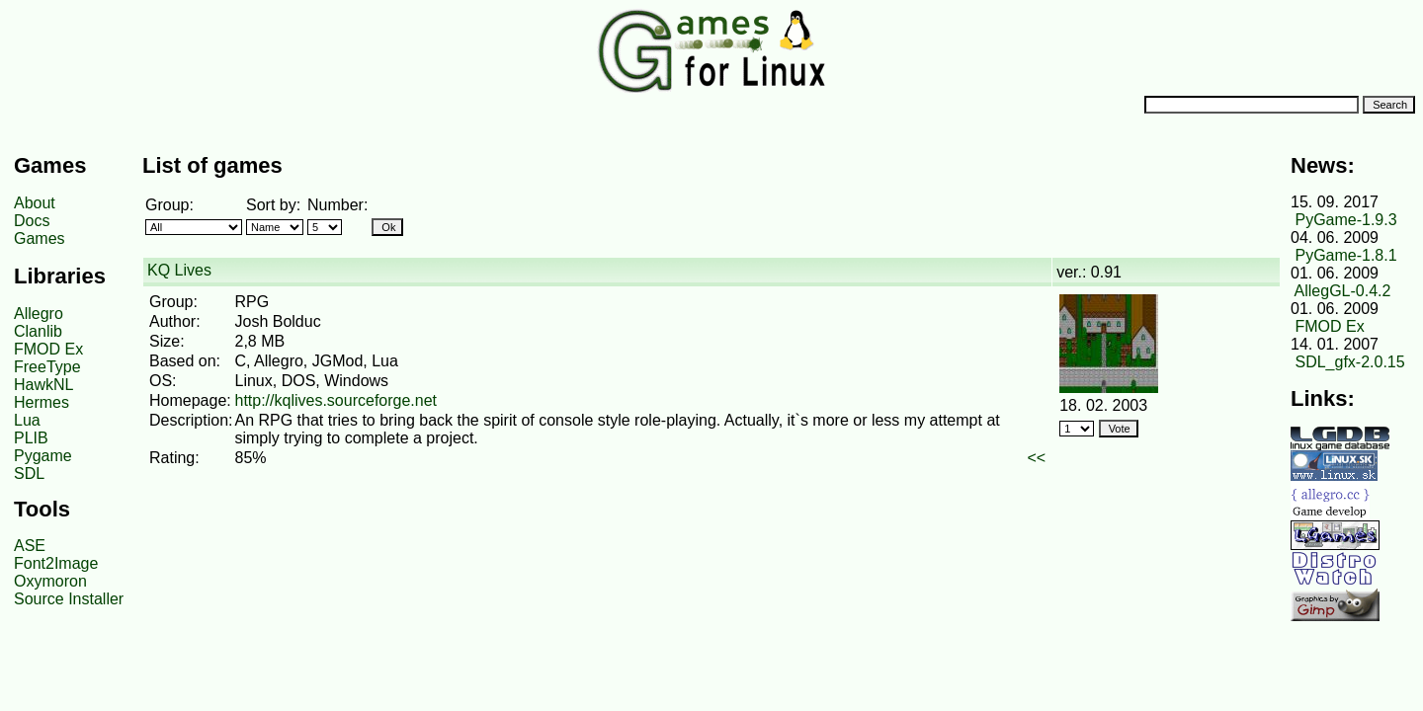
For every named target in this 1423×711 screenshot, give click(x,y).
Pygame (43, 455)
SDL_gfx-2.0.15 (1349, 362)
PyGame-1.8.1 (1345, 255)
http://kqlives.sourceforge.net (335, 400)
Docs (31, 220)
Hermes (41, 402)
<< (1037, 457)
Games (39, 238)
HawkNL (43, 384)
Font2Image (56, 563)
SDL (29, 473)
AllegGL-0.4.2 (1343, 290)
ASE (29, 545)
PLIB (31, 438)
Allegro (38, 313)
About (34, 203)
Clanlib (38, 331)
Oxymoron (50, 581)
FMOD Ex (48, 349)
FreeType (47, 366)
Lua (27, 420)
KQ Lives (179, 270)
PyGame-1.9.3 (1345, 219)
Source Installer (69, 599)
